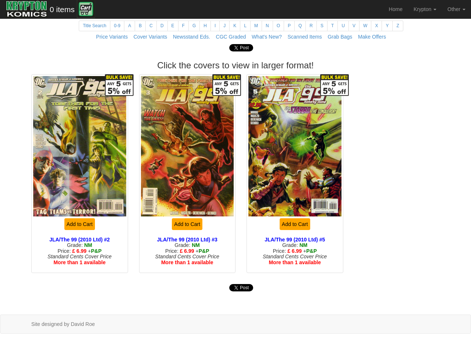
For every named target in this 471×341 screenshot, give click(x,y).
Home (396, 9)
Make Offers (372, 37)
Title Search (94, 25)
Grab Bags (339, 37)
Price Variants (112, 37)
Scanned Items (304, 37)
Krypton (425, 9)
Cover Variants (150, 37)
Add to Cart (80, 224)
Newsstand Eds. (191, 37)
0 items (62, 9)
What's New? (267, 37)
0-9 (117, 25)
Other (456, 9)
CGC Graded (231, 37)
